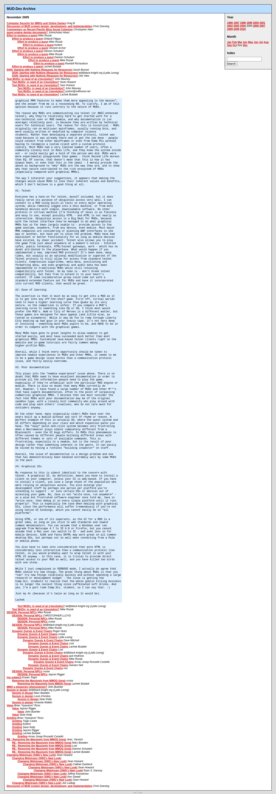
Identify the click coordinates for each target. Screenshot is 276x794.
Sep (229, 45)
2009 (236, 29)
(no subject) (14, 677)
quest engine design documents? (27, 32)
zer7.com (137, 792)
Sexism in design (17, 689)
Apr (245, 42)
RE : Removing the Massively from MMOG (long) (36, 739)
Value (10, 705)
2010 (243, 29)
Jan (229, 42)
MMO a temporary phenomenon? (27, 686)
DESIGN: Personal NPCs (22, 612)
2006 (256, 25)
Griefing (12, 717)
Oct (234, 45)
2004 (243, 25)
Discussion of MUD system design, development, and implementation (49, 26)
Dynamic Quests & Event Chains (32, 631)
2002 (230, 25)
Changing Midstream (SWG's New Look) (31, 755)
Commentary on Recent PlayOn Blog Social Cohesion (40, 29)
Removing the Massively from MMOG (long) (39, 680)
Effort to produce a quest (22, 35)
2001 (262, 22)
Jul (261, 42)
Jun (256, 42)
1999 (249, 22)
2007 (262, 25)
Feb (234, 42)
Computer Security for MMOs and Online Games (36, 23)
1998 (243, 22)
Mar (240, 42)
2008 (230, 29)
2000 (256, 22)
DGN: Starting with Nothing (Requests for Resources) (39, 69)
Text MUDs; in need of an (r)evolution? (30, 79)
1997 (236, 22)
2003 (236, 25)
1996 (230, 22)
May (250, 42)
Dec (245, 45)
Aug (265, 42)
